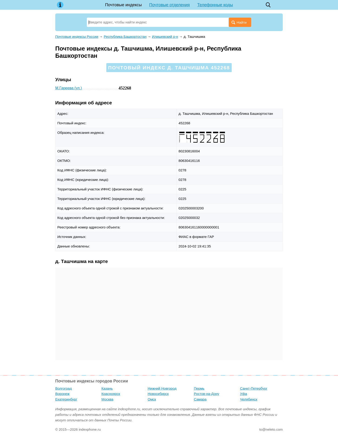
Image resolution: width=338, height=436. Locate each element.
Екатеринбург (66, 399)
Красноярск (110, 394)
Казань (107, 388)
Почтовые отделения (169, 5)
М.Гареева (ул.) (68, 88)
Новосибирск (158, 394)
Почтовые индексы (123, 5)
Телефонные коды (215, 5)
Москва (107, 399)
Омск (152, 399)
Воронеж (62, 394)
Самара (200, 399)
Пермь (199, 388)
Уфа (243, 394)
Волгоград (63, 388)
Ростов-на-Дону (206, 394)
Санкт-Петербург (253, 388)
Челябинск (248, 399)
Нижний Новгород (162, 388)
